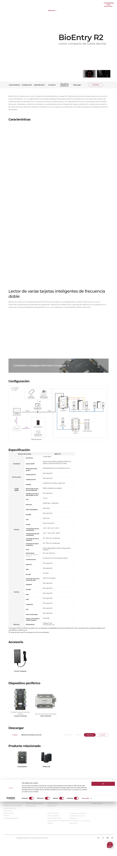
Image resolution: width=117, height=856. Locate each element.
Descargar (77, 85)
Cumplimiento (46, 831)
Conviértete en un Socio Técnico (80, 821)
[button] (89, 74)
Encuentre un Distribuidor (78, 813)
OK (103, 838)
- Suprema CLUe (30, 806)
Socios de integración (32, 793)
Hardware (23, 10)
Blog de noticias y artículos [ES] (101, 796)
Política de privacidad (11, 831)
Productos (11, 10)
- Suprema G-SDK (31, 801)
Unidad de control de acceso (12, 806)
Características (14, 85)
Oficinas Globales (97, 803)
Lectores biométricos (38, 10)
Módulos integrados (31, 810)
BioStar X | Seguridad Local (11, 793)
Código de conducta (62, 831)
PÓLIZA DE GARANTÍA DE (9, 4)
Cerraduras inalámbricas (10, 818)
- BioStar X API (29, 798)
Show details (85, 852)
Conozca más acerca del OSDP (58, 154)
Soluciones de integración (33, 796)
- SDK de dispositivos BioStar (34, 803)
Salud (49, 798)
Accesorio (52, 85)
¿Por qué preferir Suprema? (101, 793)
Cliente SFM (73, 823)
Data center (51, 796)
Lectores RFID (7, 811)
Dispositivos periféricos (64, 85)
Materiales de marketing (77, 793)
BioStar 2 (6, 798)
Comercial (50, 801)
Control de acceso (53, 813)
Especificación (39, 85)
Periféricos (6, 816)
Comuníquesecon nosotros (109, 4)
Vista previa (89, 735)
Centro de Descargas (76, 791)
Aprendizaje (73, 796)
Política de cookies (30, 831)
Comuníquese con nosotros (100, 801)
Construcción (51, 793)
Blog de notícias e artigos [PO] (101, 798)
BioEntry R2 (51, 10)
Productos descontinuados (78, 798)
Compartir (102, 735)
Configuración (27, 85)
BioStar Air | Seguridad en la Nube (14, 796)
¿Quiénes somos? (97, 791)
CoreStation (22, 767)
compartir (106, 85)
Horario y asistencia (53, 816)
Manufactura (51, 806)
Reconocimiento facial (54, 818)
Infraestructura (52, 803)
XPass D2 (46, 767)
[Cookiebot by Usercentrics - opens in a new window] (10, 853)
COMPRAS (75, 4)
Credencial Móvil (8, 813)
